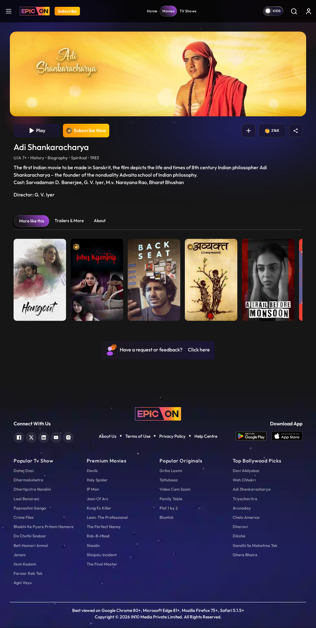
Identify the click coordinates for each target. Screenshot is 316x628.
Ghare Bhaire (245, 555)
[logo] (158, 414)
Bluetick (167, 517)
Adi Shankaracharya (252, 489)
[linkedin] (43, 437)
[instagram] (68, 437)
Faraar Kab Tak (28, 573)
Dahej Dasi (24, 471)
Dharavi (240, 527)
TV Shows (188, 11)
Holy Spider (97, 480)
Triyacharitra (245, 499)
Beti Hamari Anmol (31, 545)
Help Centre (205, 436)
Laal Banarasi (26, 499)
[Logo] (35, 11)
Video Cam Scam (175, 489)
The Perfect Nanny (104, 527)
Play (37, 131)
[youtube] (56, 437)
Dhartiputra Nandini (32, 489)
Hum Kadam (25, 564)
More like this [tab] (31, 221)
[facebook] (19, 437)
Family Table (171, 499)
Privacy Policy (172, 436)
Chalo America (246, 517)
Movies (168, 11)
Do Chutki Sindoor (30, 536)
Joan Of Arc (97, 499)
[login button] (308, 11)
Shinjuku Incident (102, 555)
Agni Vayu (23, 583)
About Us (107, 436)
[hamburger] (8, 11)
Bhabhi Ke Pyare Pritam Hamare (43, 527)
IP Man (93, 489)
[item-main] (40, 279)
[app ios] (287, 436)
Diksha (239, 536)
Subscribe (67, 11)
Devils (92, 471)
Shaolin (93, 545)
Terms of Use (137, 436)
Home (152, 11)
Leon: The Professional (107, 517)
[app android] (254, 436)
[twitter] (31, 437)
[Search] (294, 11)
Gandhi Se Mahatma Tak (255, 545)
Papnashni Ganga (30, 508)
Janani (20, 555)
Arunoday (242, 508)
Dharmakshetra (28, 480)
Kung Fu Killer (99, 508)
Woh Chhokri (244, 480)
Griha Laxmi (171, 471)
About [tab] (100, 221)
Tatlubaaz (169, 480)
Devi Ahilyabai (246, 471)
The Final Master (102, 564)
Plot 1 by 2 (169, 508)
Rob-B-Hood (98, 536)
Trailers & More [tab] (69, 221)
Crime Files (24, 517)
